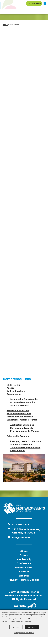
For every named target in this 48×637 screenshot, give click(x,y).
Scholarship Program (18, 436)
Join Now (34, 3)
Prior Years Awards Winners (24, 431)
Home (5, 25)
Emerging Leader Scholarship (25, 441)
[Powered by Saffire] (32, 605)
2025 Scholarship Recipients (25, 447)
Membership (24, 559)
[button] (44, 3)
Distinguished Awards (21, 428)
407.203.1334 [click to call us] (20, 524)
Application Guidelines (22, 425)
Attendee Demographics (22, 402)
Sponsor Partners (19, 405)
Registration (13, 385)
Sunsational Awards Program (22, 419)
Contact (24, 571)
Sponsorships (14, 394)
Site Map (24, 575)
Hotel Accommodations (19, 413)
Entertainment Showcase (20, 416)
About (24, 550)
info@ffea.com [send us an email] (21, 537)
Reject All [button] (16, 627)
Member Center (24, 567)
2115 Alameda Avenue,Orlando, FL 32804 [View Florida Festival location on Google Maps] (26, 531)
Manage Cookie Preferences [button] (24, 633)
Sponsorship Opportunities (24, 399)
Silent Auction (17, 450)
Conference (24, 563)
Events (24, 555)
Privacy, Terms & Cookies (24, 579)
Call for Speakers (16, 391)
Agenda (10, 388)
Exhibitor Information (18, 410)
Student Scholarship (21, 444)
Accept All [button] (31, 627)
